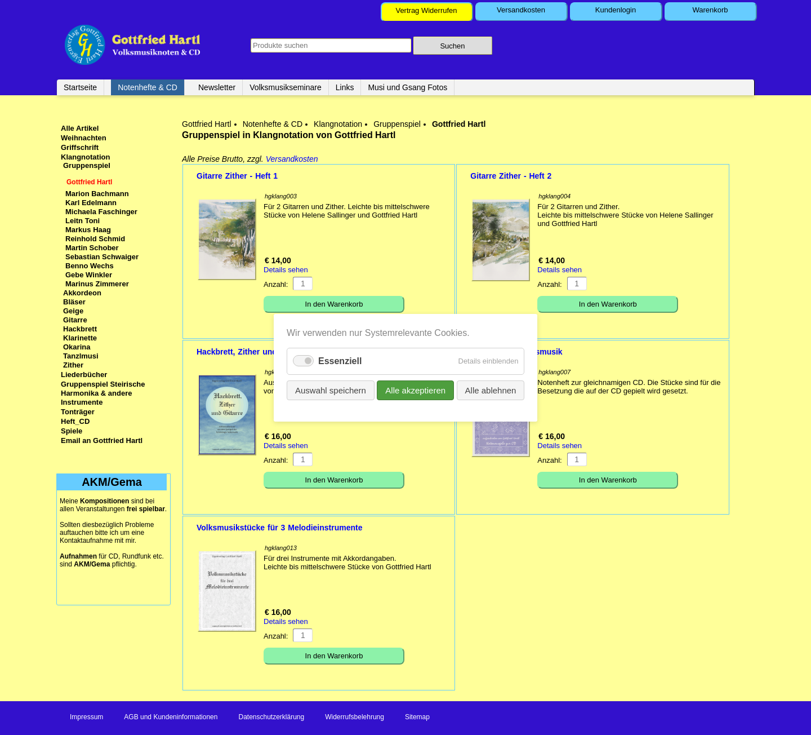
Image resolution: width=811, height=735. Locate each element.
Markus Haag (88, 229)
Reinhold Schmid (95, 238)
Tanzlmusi (81, 356)
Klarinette (80, 338)
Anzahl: (276, 284)
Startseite (80, 87)
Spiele (71, 431)
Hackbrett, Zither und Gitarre (251, 351)
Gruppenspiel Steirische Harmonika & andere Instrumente (103, 393)
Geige (73, 311)
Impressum (86, 717)
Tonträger (78, 412)
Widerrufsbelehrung (354, 717)
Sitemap (417, 717)
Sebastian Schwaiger (102, 257)
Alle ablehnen (490, 390)
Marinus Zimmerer (97, 284)
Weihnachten (83, 138)
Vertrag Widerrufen (426, 10)
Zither (73, 365)
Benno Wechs (89, 266)
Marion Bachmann (97, 193)
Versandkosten (521, 10)
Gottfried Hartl (206, 124)
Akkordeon (82, 293)
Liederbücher (84, 374)
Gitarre (75, 320)
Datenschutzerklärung (271, 717)
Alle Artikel (80, 128)
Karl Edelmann (91, 202)
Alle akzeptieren (415, 390)
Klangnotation (338, 124)
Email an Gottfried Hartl (101, 440)
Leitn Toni (82, 220)
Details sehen (286, 269)
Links (345, 87)
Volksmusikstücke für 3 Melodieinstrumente (280, 527)
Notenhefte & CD (147, 87)
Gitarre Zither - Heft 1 (237, 175)
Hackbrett (80, 329)
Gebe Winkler (88, 275)
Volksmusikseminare (285, 87)
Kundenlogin (615, 10)
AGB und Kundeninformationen (170, 717)
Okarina (76, 347)
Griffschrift (80, 147)
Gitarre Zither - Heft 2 (510, 175)
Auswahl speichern (330, 390)
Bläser (74, 302)
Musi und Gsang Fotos (407, 87)
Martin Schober (92, 247)
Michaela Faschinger (101, 211)
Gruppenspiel (397, 124)
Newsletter (216, 87)
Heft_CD (75, 421)
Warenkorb (710, 10)
